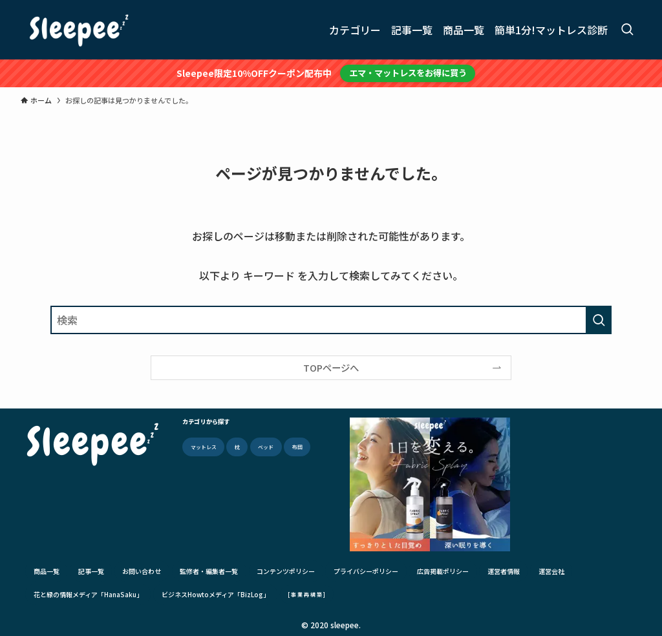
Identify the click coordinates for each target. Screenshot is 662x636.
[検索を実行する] (599, 320)
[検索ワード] (331, 320)
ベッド (265, 446)
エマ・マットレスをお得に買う (408, 73)
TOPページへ (331, 367)
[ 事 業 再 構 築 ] (306, 594)
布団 (297, 446)
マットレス (204, 446)
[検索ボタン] (627, 29)
